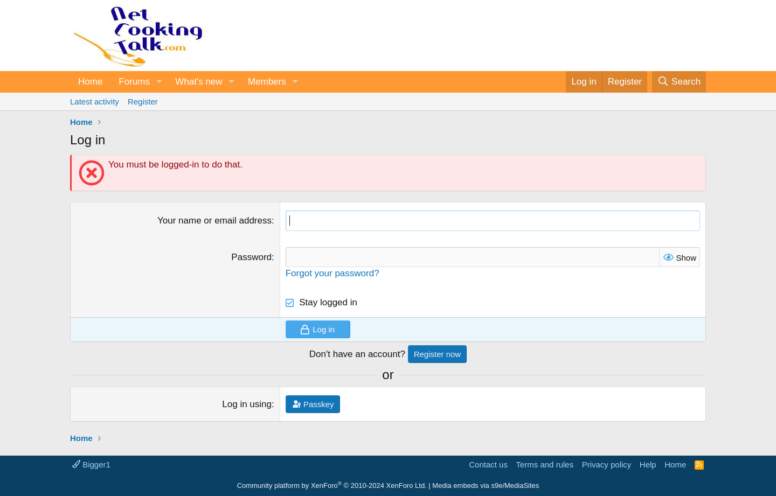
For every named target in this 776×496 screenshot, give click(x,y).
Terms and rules (544, 464)
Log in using (247, 404)
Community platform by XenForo (332, 485)
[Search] (679, 82)
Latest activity (94, 101)
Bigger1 (91, 464)
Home (90, 81)
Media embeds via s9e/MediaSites (485, 485)
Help (648, 464)
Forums (134, 81)
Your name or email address (214, 220)
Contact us (488, 464)
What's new (198, 81)
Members (267, 81)
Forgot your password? (332, 273)
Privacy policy (607, 464)
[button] (159, 82)
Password (251, 257)
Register (143, 101)
